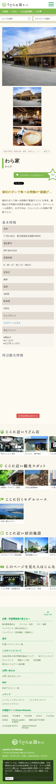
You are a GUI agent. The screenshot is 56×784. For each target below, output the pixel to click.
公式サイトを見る (12, 323)
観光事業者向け (8, 624)
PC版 (4, 644)
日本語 (5, 720)
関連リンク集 (23, 660)
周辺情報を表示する (28, 416)
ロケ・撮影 (41, 624)
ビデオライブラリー (10, 704)
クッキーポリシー (27, 771)
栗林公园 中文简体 (37, 720)
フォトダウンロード (37, 700)
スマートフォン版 (15, 644)
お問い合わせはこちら (11, 676)
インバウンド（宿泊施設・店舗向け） (18, 632)
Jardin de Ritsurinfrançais (29, 727)
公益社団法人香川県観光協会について (18, 656)
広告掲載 (37, 660)
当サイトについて (45, 656)
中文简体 (28, 716)
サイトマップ (7, 660)
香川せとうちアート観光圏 (13, 664)
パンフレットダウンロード (13, 700)
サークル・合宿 (26, 624)
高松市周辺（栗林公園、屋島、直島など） (20, 151)
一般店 (45, 151)
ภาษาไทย (50, 716)
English (5, 716)
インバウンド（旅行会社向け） (15, 628)
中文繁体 (16, 716)
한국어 (39, 716)
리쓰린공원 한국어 (10, 726)
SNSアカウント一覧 (10, 688)
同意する (9, 778)
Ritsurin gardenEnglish (18, 721)
